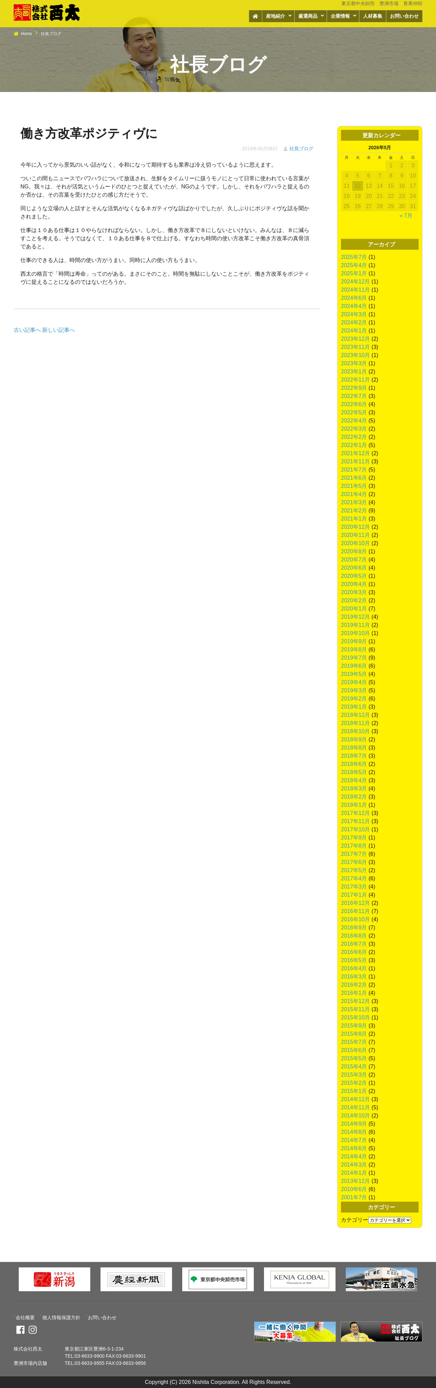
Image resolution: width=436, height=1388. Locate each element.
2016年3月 (354, 977)
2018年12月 (355, 715)
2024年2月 (354, 322)
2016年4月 (354, 968)
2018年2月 (354, 797)
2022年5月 (354, 412)
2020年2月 (354, 600)
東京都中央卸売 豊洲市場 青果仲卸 (381, 3)
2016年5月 (354, 960)
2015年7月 (354, 1042)
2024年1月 (354, 331)
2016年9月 (354, 927)
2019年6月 (354, 666)
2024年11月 (355, 290)
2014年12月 (355, 1099)
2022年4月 (354, 420)
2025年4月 (354, 265)
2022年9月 (354, 388)
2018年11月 (355, 723)
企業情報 (340, 16)
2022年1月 (354, 445)
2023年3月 (354, 363)
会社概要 (25, 1317)
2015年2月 (354, 1083)
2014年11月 (355, 1107)
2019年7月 (354, 658)
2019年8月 (354, 649)
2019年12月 (355, 617)
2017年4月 (354, 878)
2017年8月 (354, 846)
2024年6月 (354, 298)
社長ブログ (301, 148)
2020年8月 (354, 551)
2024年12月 (355, 281)
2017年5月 (354, 870)
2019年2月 (354, 698)
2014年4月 (354, 1156)
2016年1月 (354, 993)
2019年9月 (354, 641)
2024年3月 (354, 314)
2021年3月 (354, 502)
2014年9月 (354, 1124)
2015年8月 (354, 1034)
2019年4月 (354, 682)
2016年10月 (355, 919)
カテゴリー (354, 1220)
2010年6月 (354, 1189)
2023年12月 (355, 339)
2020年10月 (355, 543)
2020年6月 (354, 568)
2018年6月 (354, 764)
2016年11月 (355, 911)
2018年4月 (354, 780)
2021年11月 (355, 461)
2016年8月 (354, 936)
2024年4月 (354, 306)
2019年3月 (354, 690)
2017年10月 (355, 829)
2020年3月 (354, 592)
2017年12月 (355, 813)
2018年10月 (355, 731)
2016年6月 (354, 952)
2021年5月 (354, 486)
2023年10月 (355, 355)
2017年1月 (354, 895)
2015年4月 (354, 1066)
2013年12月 (355, 1181)
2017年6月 (354, 862)
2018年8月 (354, 748)
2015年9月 (354, 1026)
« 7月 (406, 215)
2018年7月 (354, 756)
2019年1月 (354, 707)
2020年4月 (354, 584)
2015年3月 (354, 1075)
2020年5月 (354, 576)
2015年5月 (354, 1058)
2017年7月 (354, 854)
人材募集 (372, 16)
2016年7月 (354, 944)
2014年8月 (354, 1132)
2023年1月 (354, 371)
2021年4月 (354, 494)
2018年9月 (354, 739)
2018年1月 (354, 805)
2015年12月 (355, 1001)
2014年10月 (355, 1116)
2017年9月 (354, 837)
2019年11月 (355, 625)
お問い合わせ (404, 16)
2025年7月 (354, 257)
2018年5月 (354, 772)
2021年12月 (355, 453)
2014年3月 (354, 1165)
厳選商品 (307, 16)
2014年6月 (354, 1148)
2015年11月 (355, 1009)
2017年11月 (355, 821)
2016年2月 (354, 985)
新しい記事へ (58, 330)
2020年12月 (355, 527)
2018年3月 (354, 788)
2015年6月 (354, 1050)
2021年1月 (354, 519)
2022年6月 (354, 404)
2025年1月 (354, 273)
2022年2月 (354, 437)
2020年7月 (354, 559)
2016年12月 (355, 903)
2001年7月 (354, 1197)
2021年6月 (354, 478)
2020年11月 (355, 535)
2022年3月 (354, 429)
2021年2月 (354, 510)
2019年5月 (354, 674)
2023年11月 (355, 347)
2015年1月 (354, 1091)
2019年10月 (355, 633)
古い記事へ (27, 330)
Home (26, 33)
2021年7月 (354, 470)
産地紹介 (275, 16)
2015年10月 (355, 1017)
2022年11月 (355, 380)
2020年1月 (354, 609)
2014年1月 (354, 1173)
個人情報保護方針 (61, 1317)
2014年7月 (354, 1140)
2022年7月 (354, 396)
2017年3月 (354, 887)
